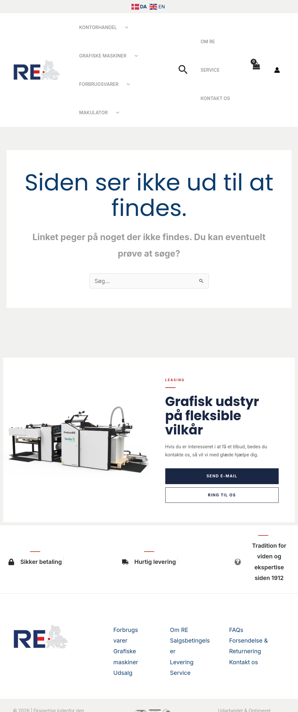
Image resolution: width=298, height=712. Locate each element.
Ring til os (222, 466)
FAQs (236, 601)
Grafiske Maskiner (101, 55)
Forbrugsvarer (97, 84)
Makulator (146, 84)
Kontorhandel (96, 27)
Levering (182, 633)
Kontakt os (213, 70)
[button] (184, 56)
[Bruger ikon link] (277, 56)
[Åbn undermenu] (123, 27)
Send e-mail (222, 447)
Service (229, 41)
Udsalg (122, 644)
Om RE (206, 41)
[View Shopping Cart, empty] (256, 56)
